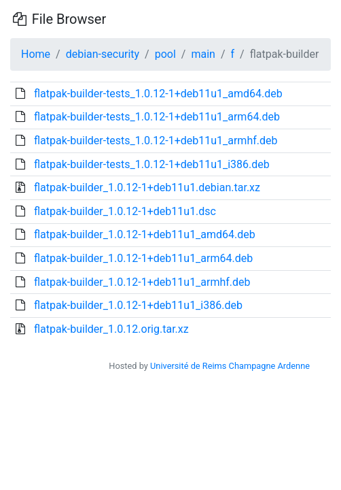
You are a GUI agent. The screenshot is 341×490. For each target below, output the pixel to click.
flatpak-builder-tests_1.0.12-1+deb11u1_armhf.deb (156, 140)
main (203, 54)
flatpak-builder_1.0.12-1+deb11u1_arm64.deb (143, 258)
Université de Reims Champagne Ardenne (230, 366)
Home (35, 54)
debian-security (102, 54)
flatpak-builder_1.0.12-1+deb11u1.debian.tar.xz (147, 187)
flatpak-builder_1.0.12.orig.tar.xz (111, 329)
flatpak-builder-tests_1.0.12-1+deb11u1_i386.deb (152, 164)
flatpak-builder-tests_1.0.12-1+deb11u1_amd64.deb (158, 93)
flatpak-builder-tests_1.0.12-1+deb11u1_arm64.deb (157, 116)
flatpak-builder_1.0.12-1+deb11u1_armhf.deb (142, 282)
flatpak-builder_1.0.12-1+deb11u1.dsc (125, 211)
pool (165, 54)
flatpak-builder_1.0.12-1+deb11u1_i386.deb (138, 305)
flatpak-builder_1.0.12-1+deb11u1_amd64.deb (144, 234)
